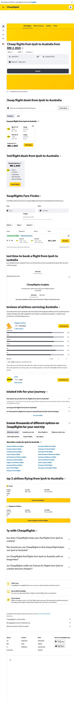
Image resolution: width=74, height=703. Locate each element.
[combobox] (15, 39)
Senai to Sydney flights (18, 441)
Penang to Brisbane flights (19, 452)
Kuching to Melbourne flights (50, 443)
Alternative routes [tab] (17, 419)
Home (11, 78)
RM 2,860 (19, 34)
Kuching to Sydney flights (19, 438)
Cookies (33, 2)
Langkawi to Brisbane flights (19, 449)
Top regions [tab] (61, 423)
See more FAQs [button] (40, 402)
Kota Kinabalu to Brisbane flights (21, 443)
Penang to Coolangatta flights (50, 454)
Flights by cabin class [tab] (18, 423)
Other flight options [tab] (35, 423)
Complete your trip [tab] (33, 419)
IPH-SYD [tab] (40, 258)
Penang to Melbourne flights (49, 433)
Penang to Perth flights (48, 452)
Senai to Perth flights (17, 454)
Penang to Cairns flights (18, 457)
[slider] (26, 206)
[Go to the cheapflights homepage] (14, 7)
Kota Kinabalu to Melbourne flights (51, 441)
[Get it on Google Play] (61, 632)
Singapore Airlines (25, 309)
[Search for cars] (3, 21)
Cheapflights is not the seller (41, 608)
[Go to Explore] (3, 25)
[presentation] (27, 35)
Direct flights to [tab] (47, 419)
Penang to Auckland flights (19, 446)
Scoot (21, 363)
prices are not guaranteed (49, 602)
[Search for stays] (3, 17)
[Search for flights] (3, 13)
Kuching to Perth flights (48, 438)
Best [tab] (23, 103)
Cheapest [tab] (15, 103)
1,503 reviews (23, 315)
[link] (19, 171)
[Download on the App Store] (61, 637)
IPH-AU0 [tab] (36, 282)
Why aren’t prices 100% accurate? (41, 615)
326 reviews (23, 369)
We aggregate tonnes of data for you (41, 612)
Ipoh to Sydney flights (47, 449)
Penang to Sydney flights (18, 435)
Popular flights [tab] (49, 423)
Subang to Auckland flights (49, 435)
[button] (72, 2)
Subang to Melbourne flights (19, 433)
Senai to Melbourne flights (49, 446)
